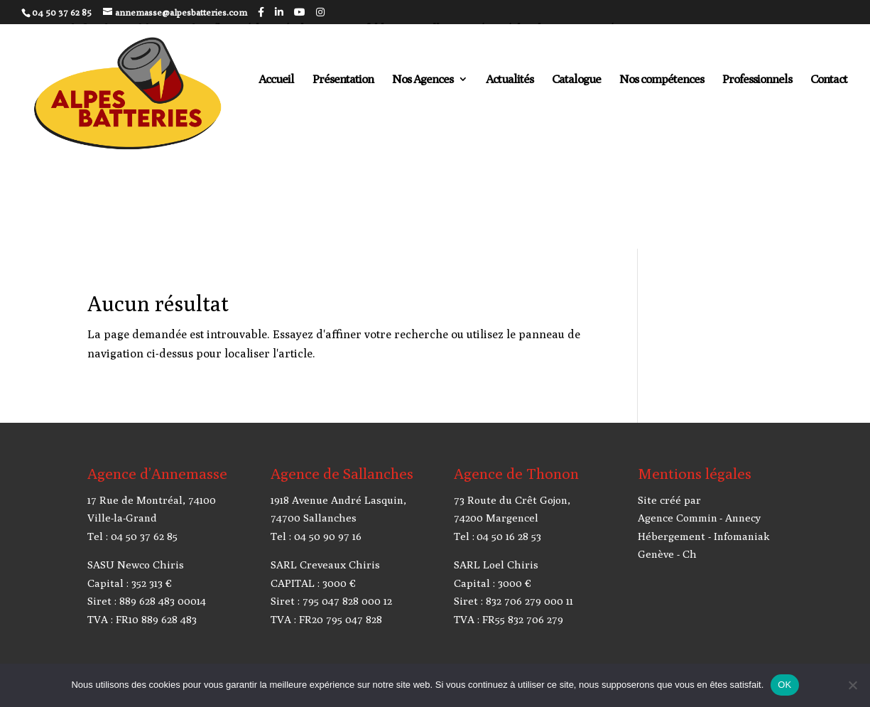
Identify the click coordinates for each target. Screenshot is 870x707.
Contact (828, 80)
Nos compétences (661, 80)
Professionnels (757, 80)
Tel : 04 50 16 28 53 (497, 536)
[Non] (852, 685)
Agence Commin (677, 518)
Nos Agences (422, 80)
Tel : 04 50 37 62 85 (132, 536)
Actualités (509, 80)
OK (784, 684)
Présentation (343, 80)
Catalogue (576, 80)
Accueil (276, 80)
